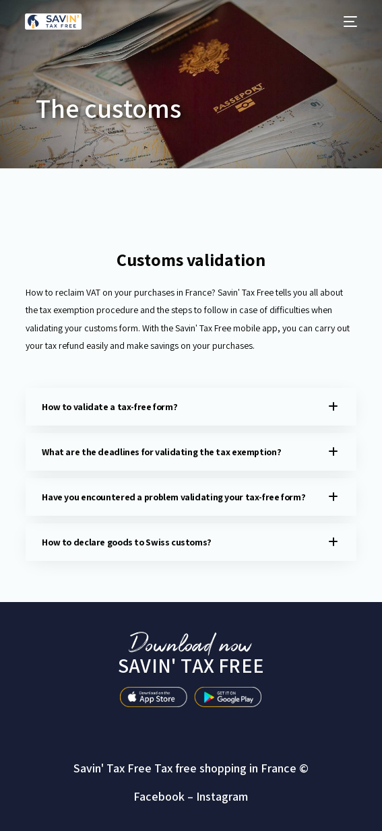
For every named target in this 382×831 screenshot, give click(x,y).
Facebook (159, 796)
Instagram (222, 796)
